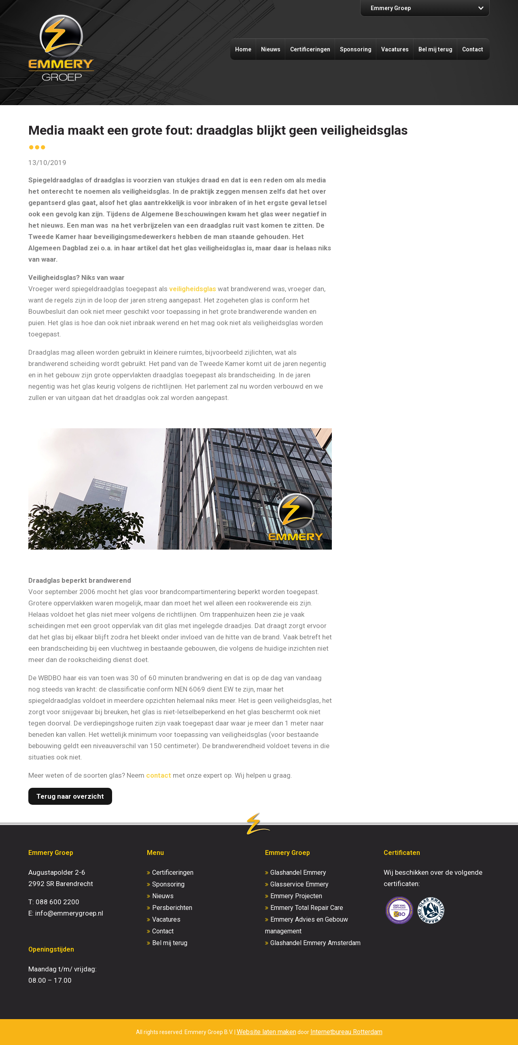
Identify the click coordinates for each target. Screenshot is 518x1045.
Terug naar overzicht (70, 796)
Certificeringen (310, 49)
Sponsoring (356, 49)
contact (158, 775)
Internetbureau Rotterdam (346, 1032)
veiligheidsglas (192, 289)
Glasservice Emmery (299, 884)
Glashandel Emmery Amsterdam (315, 943)
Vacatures (395, 49)
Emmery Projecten (296, 896)
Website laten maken (266, 1032)
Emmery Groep (391, 8)
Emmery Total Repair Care (306, 908)
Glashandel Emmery (298, 872)
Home (243, 49)
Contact (472, 49)
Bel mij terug (435, 49)
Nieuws (270, 49)
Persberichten (172, 908)
